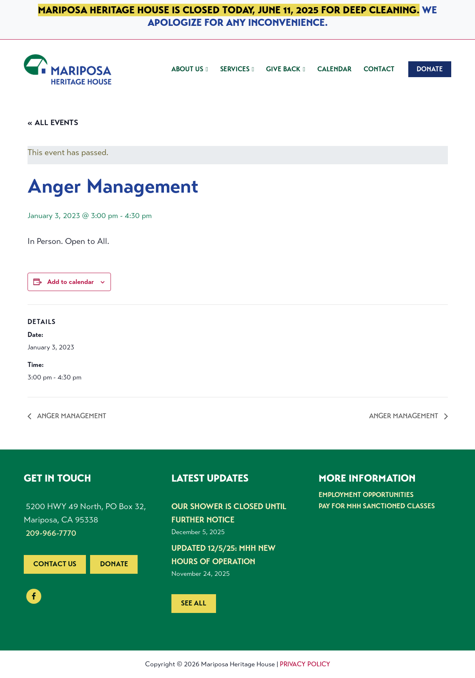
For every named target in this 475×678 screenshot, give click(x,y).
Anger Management (73, 415)
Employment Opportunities (365, 495)
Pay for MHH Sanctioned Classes (375, 506)
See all (193, 603)
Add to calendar (70, 282)
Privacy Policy (305, 664)
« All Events (53, 122)
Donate (114, 564)
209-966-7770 (51, 533)
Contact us (54, 564)
